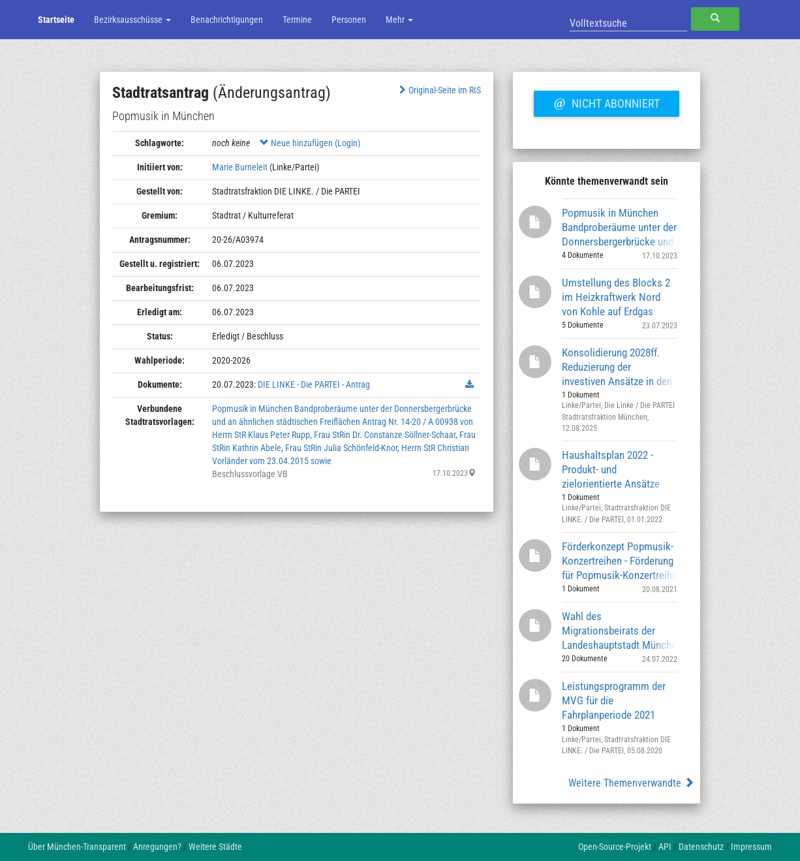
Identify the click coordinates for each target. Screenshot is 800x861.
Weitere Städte (215, 846)
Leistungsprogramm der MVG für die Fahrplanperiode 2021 (614, 700)
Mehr (399, 19)
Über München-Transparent (77, 846)
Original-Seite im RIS (439, 90)
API (664, 846)
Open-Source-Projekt (614, 846)
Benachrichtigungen (227, 19)
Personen (348, 19)
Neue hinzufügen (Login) (310, 143)
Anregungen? (157, 846)
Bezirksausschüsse (132, 19)
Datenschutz (701, 846)
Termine (297, 19)
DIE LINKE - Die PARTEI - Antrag (314, 384)
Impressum (751, 846)
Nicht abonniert (606, 101)
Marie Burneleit (240, 167)
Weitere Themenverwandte (631, 783)
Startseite (56, 19)
